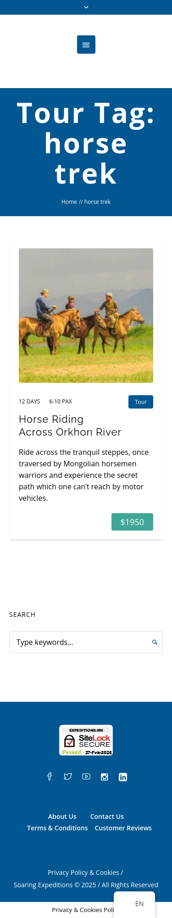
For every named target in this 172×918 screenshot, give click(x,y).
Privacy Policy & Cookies (83, 872)
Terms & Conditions (57, 827)
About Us (62, 816)
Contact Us (107, 816)
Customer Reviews (122, 827)
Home (69, 202)
